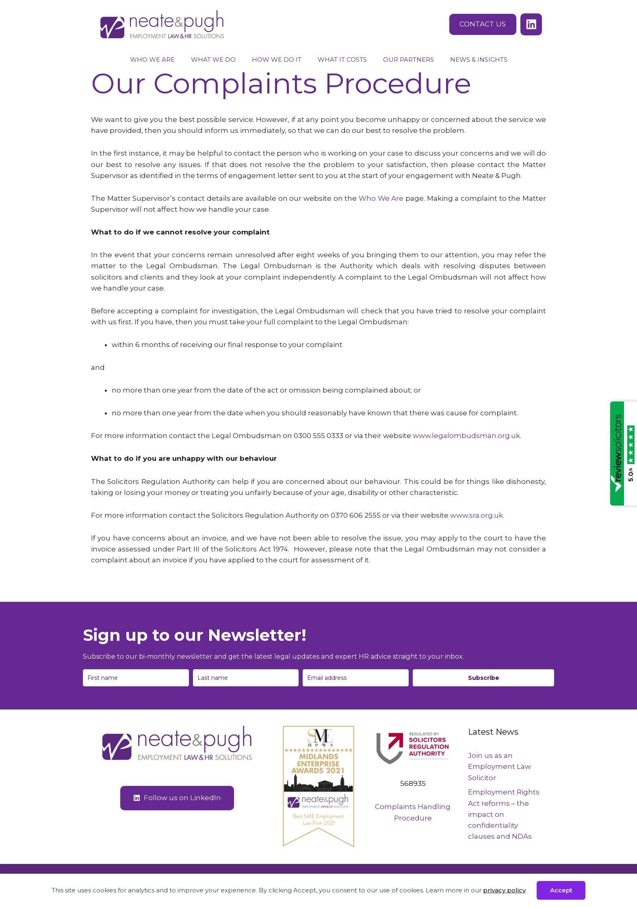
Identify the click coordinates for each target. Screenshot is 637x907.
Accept (561, 890)
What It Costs (342, 59)
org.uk (492, 515)
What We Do (213, 59)
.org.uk (508, 436)
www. (422, 436)
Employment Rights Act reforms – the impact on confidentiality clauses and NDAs (504, 814)
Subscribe (483, 677)
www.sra (464, 515)
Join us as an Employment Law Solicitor (499, 766)
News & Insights (478, 59)
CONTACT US (482, 24)
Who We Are (152, 59)
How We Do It (276, 59)
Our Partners (408, 59)
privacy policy (504, 890)
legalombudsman (464, 436)
